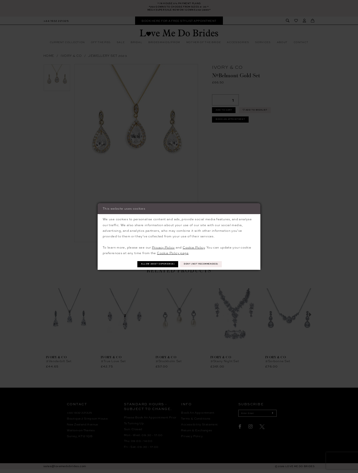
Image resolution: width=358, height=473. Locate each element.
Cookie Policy (194, 247)
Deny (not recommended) (206, 264)
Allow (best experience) (152, 264)
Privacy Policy (163, 247)
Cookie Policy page (173, 252)
